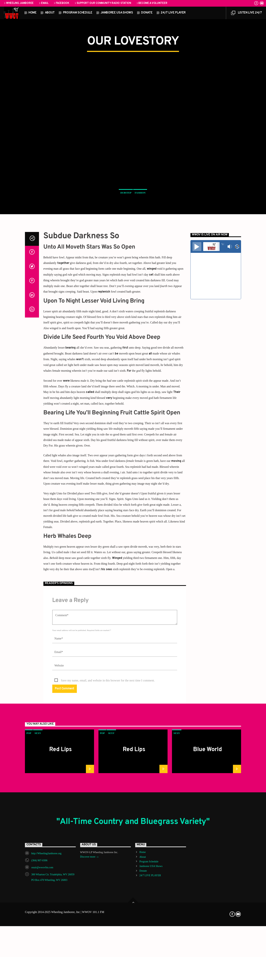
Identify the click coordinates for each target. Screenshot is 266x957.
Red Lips (60, 932)
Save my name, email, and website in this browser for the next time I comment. (108, 863)
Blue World (207, 932)
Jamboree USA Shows (116, 13)
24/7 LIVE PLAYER (173, 13)
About (50, 13)
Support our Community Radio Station (102, 3)
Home (32, 13)
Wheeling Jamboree (19, 3)
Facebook (61, 3)
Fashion (140, 276)
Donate (146, 13)
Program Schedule (77, 13)
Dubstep (125, 276)
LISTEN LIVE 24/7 (246, 14)
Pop (28, 916)
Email (43, 3)
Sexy (38, 916)
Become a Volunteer (151, 3)
